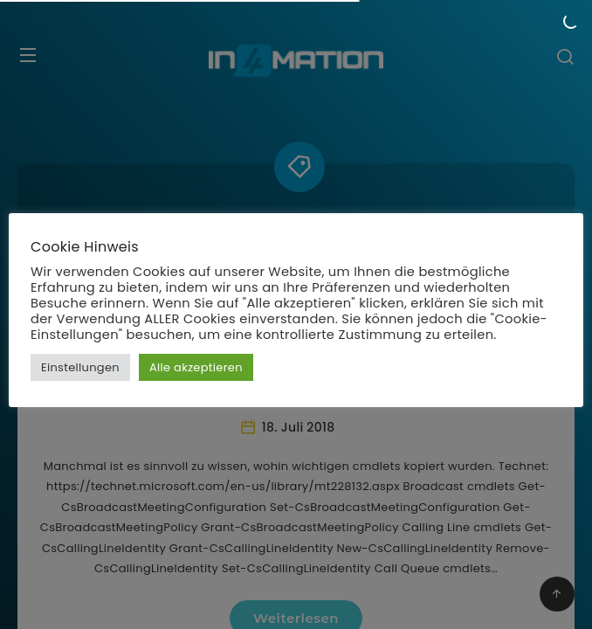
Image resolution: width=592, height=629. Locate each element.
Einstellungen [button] (80, 367)
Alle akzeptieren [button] (196, 367)
